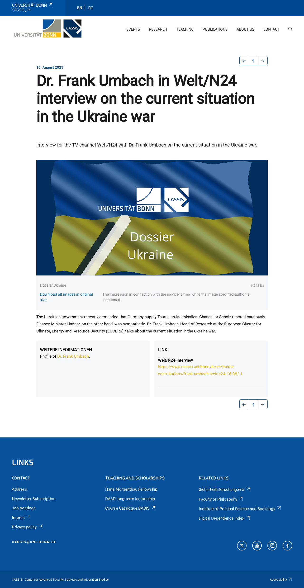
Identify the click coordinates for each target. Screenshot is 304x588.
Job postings (24, 508)
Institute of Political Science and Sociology (240, 508)
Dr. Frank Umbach (73, 356)
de (90, 7)
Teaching (185, 29)
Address (19, 489)
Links (23, 462)
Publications (215, 29)
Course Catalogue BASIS (130, 508)
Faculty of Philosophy (221, 499)
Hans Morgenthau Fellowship (131, 489)
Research (158, 29)
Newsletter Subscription (33, 498)
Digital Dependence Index (225, 518)
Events (133, 29)
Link (162, 349)
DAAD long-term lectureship (130, 498)
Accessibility (281, 579)
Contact (271, 29)
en (79, 7)
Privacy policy (27, 527)
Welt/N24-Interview (175, 360)
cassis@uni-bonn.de (34, 542)
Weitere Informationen (66, 349)
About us (245, 29)
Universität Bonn (32, 5)
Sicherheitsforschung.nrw (225, 489)
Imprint (21, 517)
